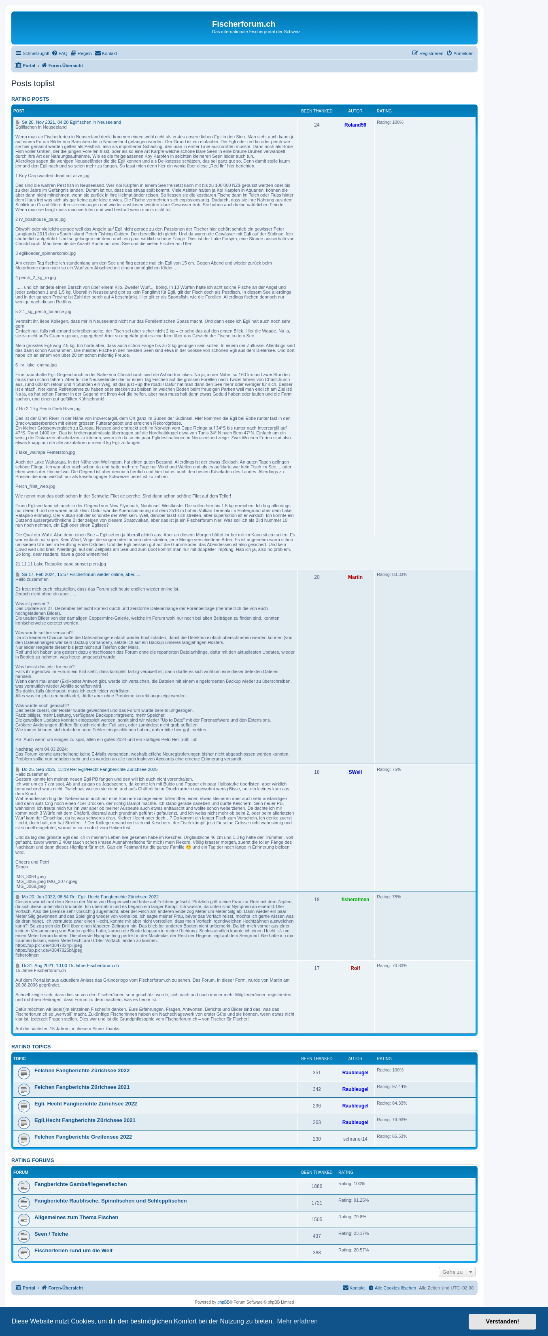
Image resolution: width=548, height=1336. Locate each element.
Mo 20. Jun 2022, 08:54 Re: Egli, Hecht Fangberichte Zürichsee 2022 (87, 896)
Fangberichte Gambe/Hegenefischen (80, 1184)
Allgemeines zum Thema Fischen (76, 1217)
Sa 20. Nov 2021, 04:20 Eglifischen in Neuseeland (68, 122)
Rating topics (31, 1047)
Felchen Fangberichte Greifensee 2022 (83, 1137)
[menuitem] (59, 53)
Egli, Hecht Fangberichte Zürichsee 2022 (85, 1104)
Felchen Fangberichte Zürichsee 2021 (82, 1087)
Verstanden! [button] (502, 1321)
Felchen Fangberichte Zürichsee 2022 (82, 1070)
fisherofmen (356, 899)
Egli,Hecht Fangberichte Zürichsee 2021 (85, 1120)
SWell (355, 772)
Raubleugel (355, 1073)
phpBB (223, 1302)
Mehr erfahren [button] (297, 1321)
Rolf (355, 968)
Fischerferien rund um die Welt (73, 1250)
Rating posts (30, 99)
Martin (355, 577)
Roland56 (355, 125)
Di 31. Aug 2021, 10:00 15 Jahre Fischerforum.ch (67, 965)
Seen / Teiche (51, 1234)
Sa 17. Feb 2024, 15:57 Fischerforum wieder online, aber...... (78, 574)
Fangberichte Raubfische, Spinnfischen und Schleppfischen (110, 1201)
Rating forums (32, 1160)
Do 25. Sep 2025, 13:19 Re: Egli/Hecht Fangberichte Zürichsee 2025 (86, 769)
